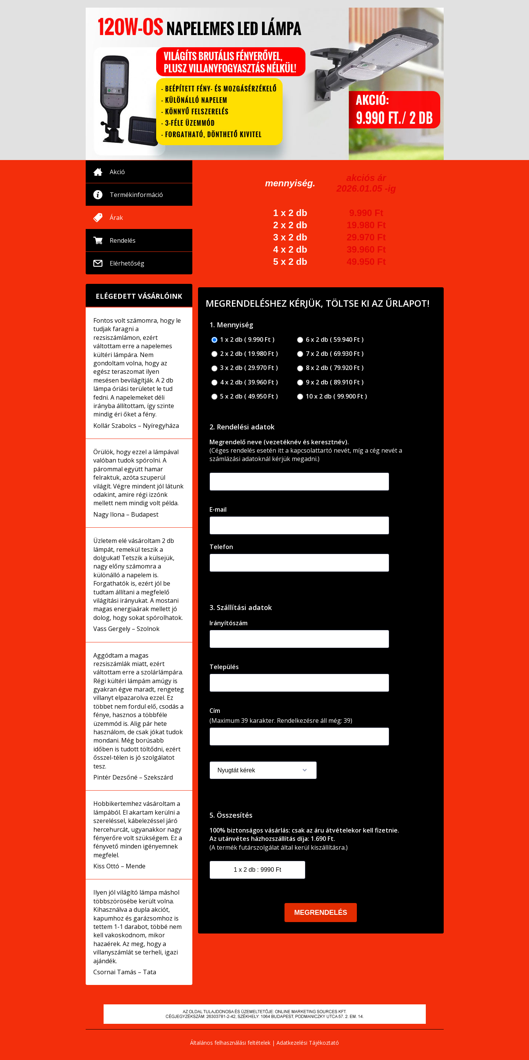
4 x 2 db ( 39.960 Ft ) (244, 382)
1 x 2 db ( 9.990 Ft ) (243, 340)
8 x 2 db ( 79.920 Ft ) (330, 368)
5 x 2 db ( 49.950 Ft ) (244, 396)
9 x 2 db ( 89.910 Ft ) (330, 382)
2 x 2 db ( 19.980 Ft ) (244, 354)
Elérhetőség (127, 263)
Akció (117, 172)
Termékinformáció (136, 195)
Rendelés (123, 240)
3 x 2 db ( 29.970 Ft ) (244, 368)
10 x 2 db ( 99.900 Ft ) (332, 396)
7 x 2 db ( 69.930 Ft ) (330, 354)
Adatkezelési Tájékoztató (307, 1042)
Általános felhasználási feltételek (230, 1042)
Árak (116, 217)
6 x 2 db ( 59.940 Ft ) (330, 340)
